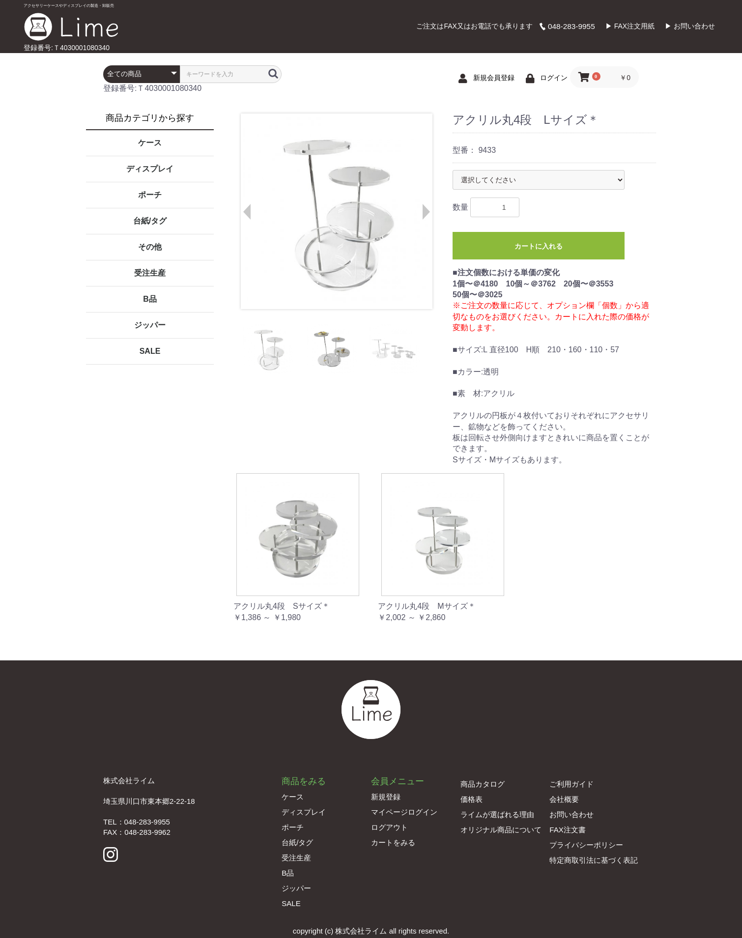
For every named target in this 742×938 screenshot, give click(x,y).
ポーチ (150, 195)
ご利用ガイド (571, 784)
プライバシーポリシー (586, 845)
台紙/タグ (150, 221)
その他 (150, 247)
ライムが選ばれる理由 (497, 814)
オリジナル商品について (501, 829)
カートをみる (393, 842)
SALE (150, 351)
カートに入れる (538, 246)
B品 (150, 299)
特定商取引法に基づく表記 (593, 860)
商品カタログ (482, 784)
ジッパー (150, 325)
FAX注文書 (567, 829)
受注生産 (150, 273)
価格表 (471, 799)
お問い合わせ (571, 814)
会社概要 (564, 799)
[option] (336, 211)
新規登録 (385, 797)
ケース (150, 143)
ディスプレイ (149, 169)
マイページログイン (404, 812)
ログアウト (389, 827)
